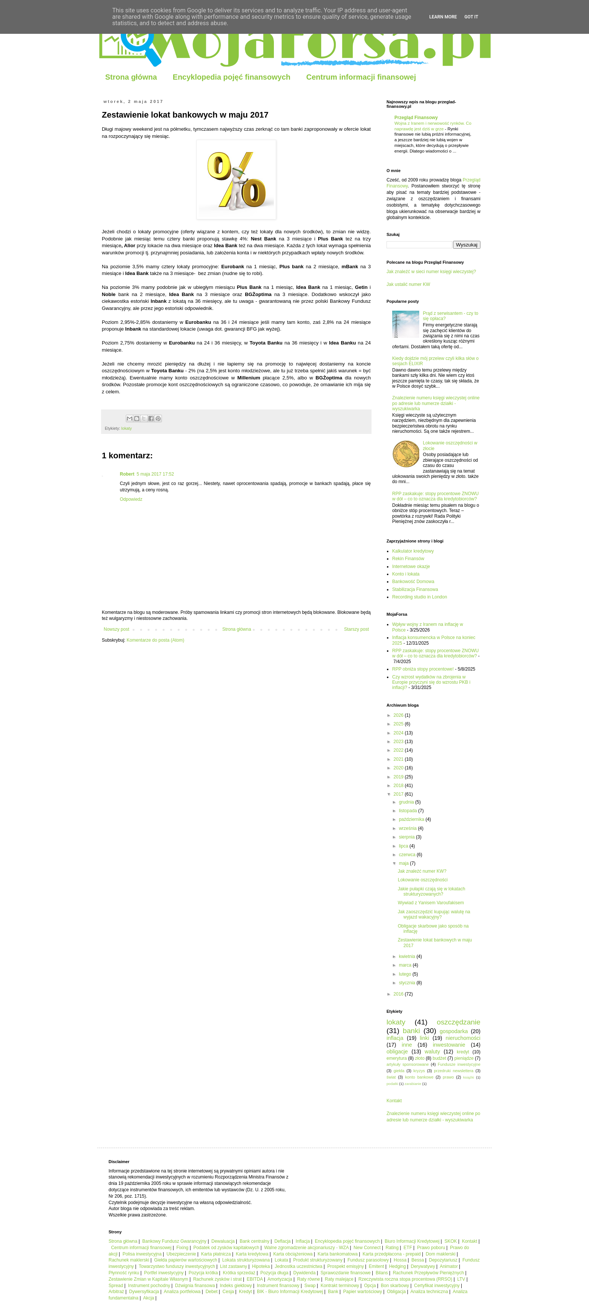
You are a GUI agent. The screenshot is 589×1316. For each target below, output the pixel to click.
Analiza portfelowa (182, 1291)
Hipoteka (261, 1266)
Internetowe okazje (411, 566)
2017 (399, 794)
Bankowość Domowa (413, 581)
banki (411, 1031)
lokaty (126, 428)
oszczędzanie (458, 1022)
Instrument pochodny (149, 1285)
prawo (448, 1077)
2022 (399, 750)
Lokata (281, 1260)
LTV (461, 1279)
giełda (399, 1070)
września (408, 828)
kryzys (419, 1070)
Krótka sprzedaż (239, 1272)
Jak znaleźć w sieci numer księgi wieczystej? (431, 271)
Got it (471, 17)
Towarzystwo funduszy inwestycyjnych (177, 1266)
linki (424, 1038)
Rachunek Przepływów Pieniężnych (428, 1272)
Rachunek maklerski (129, 1260)
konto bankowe (419, 1077)
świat (391, 1077)
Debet (211, 1291)
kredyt (463, 1052)
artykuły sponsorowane (408, 1064)
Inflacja (303, 1241)
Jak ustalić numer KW (408, 284)
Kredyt (245, 1291)
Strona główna (131, 77)
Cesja (228, 1291)
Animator (449, 1266)
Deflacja (282, 1241)
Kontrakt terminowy (339, 1285)
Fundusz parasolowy (368, 1260)
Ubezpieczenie (181, 1254)
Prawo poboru (431, 1247)
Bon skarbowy (395, 1285)
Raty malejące (339, 1279)
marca (406, 965)
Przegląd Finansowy (416, 117)
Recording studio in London (419, 597)
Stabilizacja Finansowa (415, 589)
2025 (399, 724)
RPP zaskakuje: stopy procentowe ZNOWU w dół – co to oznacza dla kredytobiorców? (435, 496)
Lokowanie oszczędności (423, 879)
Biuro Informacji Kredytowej (412, 1241)
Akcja (148, 1298)
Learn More (443, 17)
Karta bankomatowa (337, 1254)
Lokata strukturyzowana (246, 1260)
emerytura (397, 1058)
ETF (407, 1247)
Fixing (183, 1247)
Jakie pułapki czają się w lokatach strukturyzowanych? (431, 891)
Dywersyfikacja (144, 1291)
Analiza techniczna (429, 1291)
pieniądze (463, 1058)
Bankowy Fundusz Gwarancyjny (174, 1241)
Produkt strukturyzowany (317, 1260)
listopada (408, 810)
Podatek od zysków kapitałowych (226, 1247)
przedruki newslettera (453, 1070)
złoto (419, 1058)
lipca (404, 846)
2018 (399, 785)
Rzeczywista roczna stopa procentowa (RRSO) (405, 1279)
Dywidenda (304, 1272)
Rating (392, 1247)
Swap (310, 1285)
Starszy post (356, 629)
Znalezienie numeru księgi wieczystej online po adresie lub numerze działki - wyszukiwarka (436, 403)
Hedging (397, 1266)
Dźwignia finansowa (195, 1285)
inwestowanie (449, 1045)
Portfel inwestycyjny (164, 1272)
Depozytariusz (443, 1260)
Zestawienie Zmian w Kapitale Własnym (148, 1279)
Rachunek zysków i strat (217, 1279)
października (412, 819)
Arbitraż (116, 1291)
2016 (399, 994)
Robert (127, 474)
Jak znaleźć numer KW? (422, 871)
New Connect (367, 1247)
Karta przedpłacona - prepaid (391, 1254)
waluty (432, 1052)
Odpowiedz (131, 499)
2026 (399, 715)
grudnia (407, 802)
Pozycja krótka (203, 1272)
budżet (439, 1058)
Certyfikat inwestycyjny (436, 1285)
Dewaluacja (223, 1241)
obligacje (397, 1052)
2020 (399, 768)
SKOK (450, 1241)
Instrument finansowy (278, 1285)
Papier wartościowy (362, 1291)
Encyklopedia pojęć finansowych (231, 77)
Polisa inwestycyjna (142, 1254)
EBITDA (255, 1279)
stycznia (408, 982)
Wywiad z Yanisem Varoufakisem (431, 902)
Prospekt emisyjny (345, 1266)
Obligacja (396, 1291)
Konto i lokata (406, 574)
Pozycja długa (274, 1272)
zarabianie (413, 1084)
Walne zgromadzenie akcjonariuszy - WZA (306, 1247)
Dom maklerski (440, 1254)
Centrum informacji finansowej (361, 77)
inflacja (395, 1038)
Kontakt (394, 1100)
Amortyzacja (279, 1279)
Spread (116, 1285)
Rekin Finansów (408, 558)
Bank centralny (254, 1241)
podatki (392, 1084)
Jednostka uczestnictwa (298, 1266)
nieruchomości (463, 1038)
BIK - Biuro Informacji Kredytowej (290, 1291)
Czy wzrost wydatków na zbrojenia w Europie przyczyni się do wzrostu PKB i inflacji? (431, 682)
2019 (399, 777)
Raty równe (308, 1279)
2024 (399, 733)
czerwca (408, 854)
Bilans (382, 1272)
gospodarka (453, 1031)
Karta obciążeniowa (293, 1254)
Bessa (417, 1260)
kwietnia (408, 956)
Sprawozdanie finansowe (345, 1272)
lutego (405, 974)
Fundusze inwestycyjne (459, 1064)
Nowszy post (116, 629)
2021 (399, 759)
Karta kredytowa (252, 1254)
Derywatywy (423, 1266)
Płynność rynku (124, 1272)
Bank (333, 1291)
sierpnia (407, 837)
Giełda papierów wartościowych (185, 1260)
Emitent (376, 1266)
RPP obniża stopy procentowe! (423, 669)
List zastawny (233, 1266)
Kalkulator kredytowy (413, 551)
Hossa (400, 1260)
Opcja (370, 1285)
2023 (399, 741)
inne (407, 1045)
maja (404, 863)
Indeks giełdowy (236, 1285)
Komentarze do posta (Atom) (155, 640)
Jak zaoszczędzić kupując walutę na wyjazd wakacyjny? (434, 914)
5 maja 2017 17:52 (155, 474)
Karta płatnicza (216, 1254)
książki (468, 1077)
